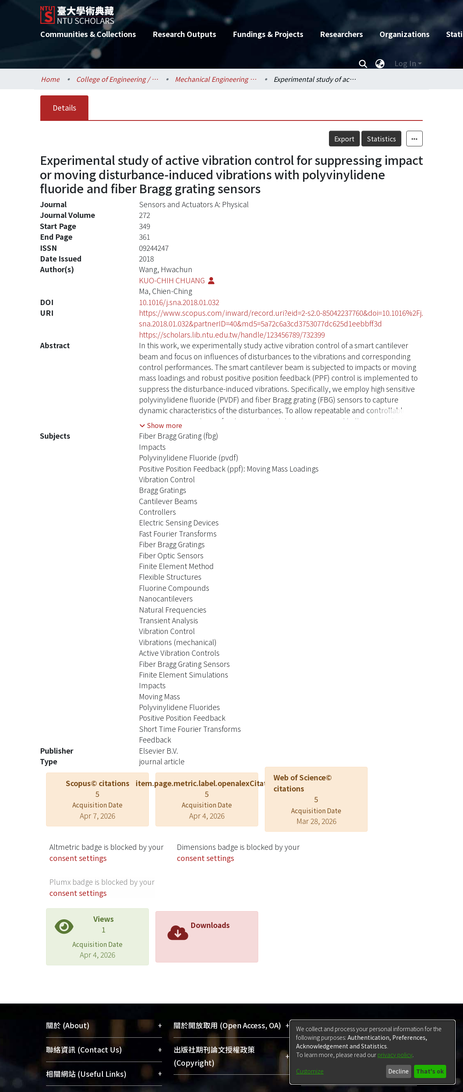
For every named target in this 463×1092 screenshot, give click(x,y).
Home (50, 79)
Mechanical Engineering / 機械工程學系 (216, 79)
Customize (310, 1071)
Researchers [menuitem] (341, 34)
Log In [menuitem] (405, 63)
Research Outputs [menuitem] (184, 34)
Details (64, 107)
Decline (398, 1071)
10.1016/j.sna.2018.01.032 (179, 302)
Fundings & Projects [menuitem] (268, 34)
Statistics (381, 138)
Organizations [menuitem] (405, 34)
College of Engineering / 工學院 (117, 79)
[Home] (224, 12)
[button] (161, 425)
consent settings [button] (77, 858)
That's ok (430, 1071)
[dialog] (372, 1052)
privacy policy (394, 1054)
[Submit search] (363, 63)
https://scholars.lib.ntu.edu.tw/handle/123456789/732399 (232, 334)
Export (344, 138)
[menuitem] (380, 63)
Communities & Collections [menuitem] (88, 34)
